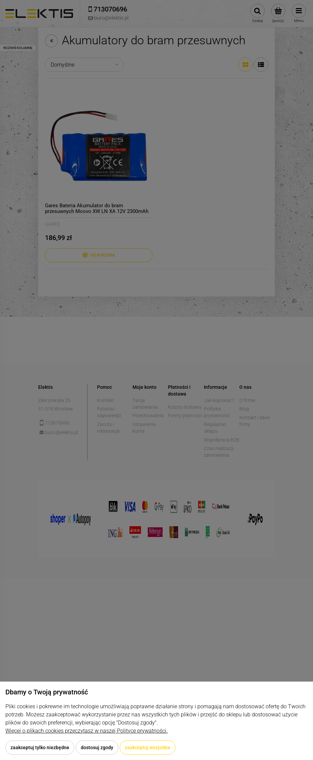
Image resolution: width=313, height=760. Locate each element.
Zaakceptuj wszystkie (147, 747)
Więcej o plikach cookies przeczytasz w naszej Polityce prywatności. (86, 731)
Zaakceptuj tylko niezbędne (39, 747)
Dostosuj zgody (97, 747)
